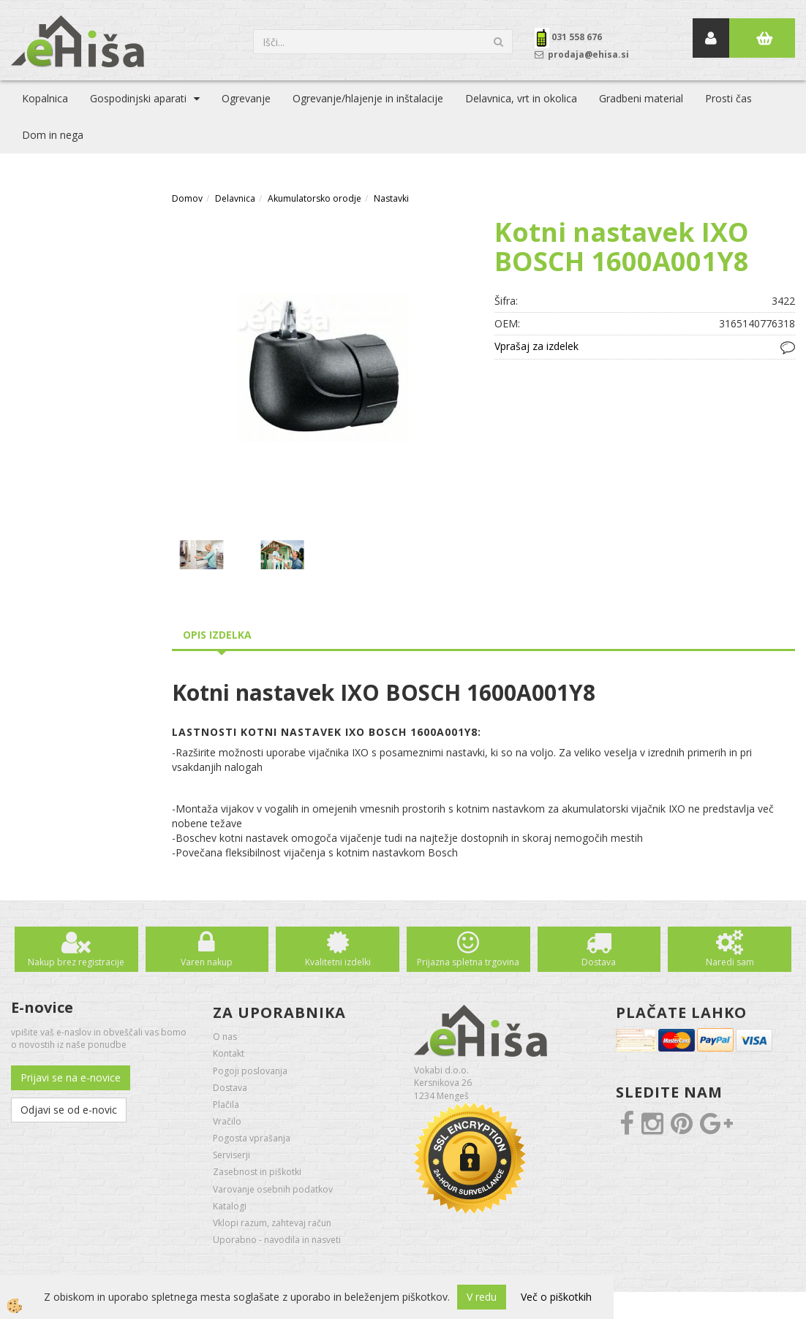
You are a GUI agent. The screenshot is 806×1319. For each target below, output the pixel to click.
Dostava (598, 962)
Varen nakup (207, 962)
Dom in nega (52, 135)
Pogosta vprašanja (251, 1138)
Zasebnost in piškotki (257, 1172)
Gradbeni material (641, 98)
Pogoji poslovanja (250, 1071)
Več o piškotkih (556, 1297)
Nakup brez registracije (76, 962)
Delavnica (235, 198)
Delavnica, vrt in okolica (521, 98)
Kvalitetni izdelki (338, 962)
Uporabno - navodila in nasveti (277, 1240)
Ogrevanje (246, 98)
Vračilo (227, 1121)
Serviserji (231, 1155)
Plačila (226, 1104)
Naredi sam (730, 962)
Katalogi (229, 1206)
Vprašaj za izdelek (536, 346)
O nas (225, 1036)
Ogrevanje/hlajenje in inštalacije (368, 98)
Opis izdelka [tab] (217, 635)
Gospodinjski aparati (138, 98)
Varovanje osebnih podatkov (273, 1189)
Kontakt (228, 1053)
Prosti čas (728, 98)
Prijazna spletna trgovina (468, 962)
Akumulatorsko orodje (314, 198)
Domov (187, 198)
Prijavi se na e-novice (70, 1077)
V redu (482, 1297)
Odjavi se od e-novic (68, 1110)
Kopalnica (45, 98)
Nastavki (391, 198)
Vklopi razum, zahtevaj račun (272, 1223)
